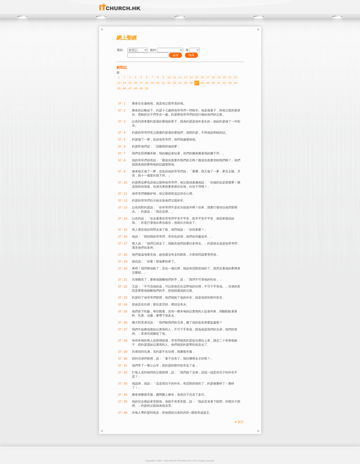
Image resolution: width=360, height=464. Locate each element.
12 (180, 77)
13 (185, 77)
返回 (175, 55)
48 (135, 88)
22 (235, 77)
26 (135, 83)
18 (213, 77)
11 (174, 77)
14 (191, 77)
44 (235, 83)
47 (129, 88)
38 (202, 83)
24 (124, 83)
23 (118, 83)
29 (152, 83)
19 (218, 77)
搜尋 (191, 55)
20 (224, 77)
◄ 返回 (239, 422)
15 (196, 77)
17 (207, 77)
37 (196, 83)
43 (230, 83)
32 (168, 83)
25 (129, 83)
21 (230, 77)
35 (185, 83)
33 (174, 83)
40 (213, 83)
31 (163, 83)
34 (180, 83)
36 (191, 83)
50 (146, 88)
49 (141, 88)
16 (202, 77)
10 (168, 77)
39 (207, 83)
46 (124, 88)
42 (224, 83)
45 (118, 88)
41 (218, 83)
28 (146, 83)
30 (157, 83)
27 (141, 83)
